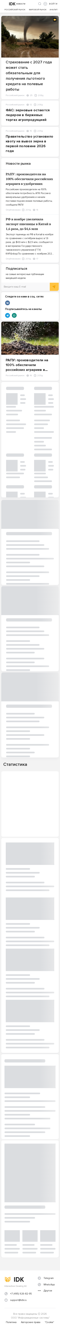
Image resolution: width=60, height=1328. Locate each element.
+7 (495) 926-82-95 (21, 1293)
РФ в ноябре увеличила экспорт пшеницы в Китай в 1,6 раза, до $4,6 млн (28, 224)
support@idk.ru (18, 1300)
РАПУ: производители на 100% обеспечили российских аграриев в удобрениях (29, 179)
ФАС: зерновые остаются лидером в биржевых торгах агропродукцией (28, 115)
